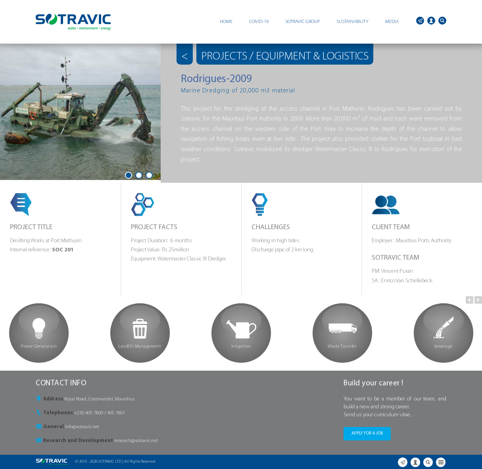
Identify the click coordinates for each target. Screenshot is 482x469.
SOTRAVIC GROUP (302, 21)
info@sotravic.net (82, 426)
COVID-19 (259, 21)
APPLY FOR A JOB (367, 433)
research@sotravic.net (136, 440)
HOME (226, 21)
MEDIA (392, 21)
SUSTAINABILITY (352, 21)
